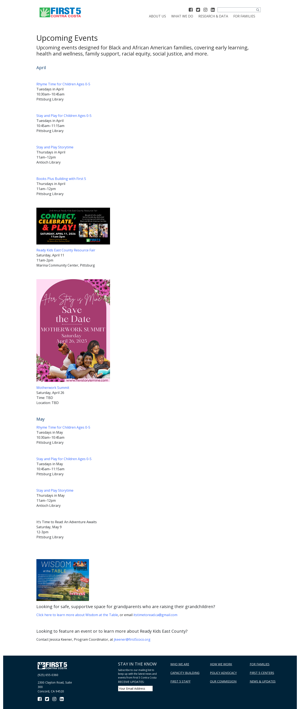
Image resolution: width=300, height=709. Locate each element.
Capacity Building (184, 673)
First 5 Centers (262, 673)
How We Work (221, 664)
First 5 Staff (180, 681)
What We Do (182, 16)
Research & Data (213, 16)
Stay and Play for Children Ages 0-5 (64, 115)
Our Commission (223, 681)
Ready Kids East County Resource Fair (65, 250)
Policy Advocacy (223, 673)
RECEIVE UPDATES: (131, 682)
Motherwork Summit (52, 387)
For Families (244, 16)
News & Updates (263, 681)
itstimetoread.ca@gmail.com (155, 615)
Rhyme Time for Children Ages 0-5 (63, 84)
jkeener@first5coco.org (132, 639)
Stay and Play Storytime (54, 147)
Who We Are (179, 664)
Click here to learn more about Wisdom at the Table (77, 615)
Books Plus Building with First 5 (61, 178)
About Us (157, 16)
